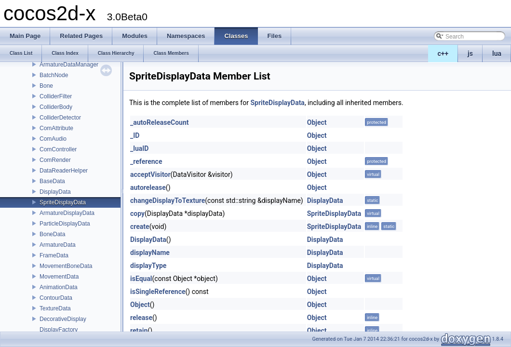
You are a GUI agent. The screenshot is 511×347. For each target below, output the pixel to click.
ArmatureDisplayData (67, 213)
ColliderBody (56, 107)
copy (137, 213)
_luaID (139, 148)
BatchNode (54, 75)
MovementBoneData (66, 266)
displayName (150, 252)
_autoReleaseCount (159, 122)
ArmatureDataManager (69, 64)
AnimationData (59, 287)
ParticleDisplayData (65, 223)
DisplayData (55, 191)
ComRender (55, 160)
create (139, 226)
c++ (443, 53)
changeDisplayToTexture (167, 200)
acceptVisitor (150, 174)
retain (139, 330)
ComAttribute (56, 128)
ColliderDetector (60, 117)
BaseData (52, 181)
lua (496, 53)
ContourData (56, 297)
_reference (146, 161)
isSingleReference (158, 291)
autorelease (148, 187)
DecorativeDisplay (63, 319)
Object (317, 122)
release (141, 317)
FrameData (54, 255)
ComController (58, 149)
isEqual (141, 278)
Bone (46, 85)
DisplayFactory (59, 329)
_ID (134, 135)
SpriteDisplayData (63, 202)
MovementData (59, 276)
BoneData (52, 234)
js (470, 53)
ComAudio (53, 138)
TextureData (55, 308)
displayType (148, 265)
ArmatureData (58, 244)
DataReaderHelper (64, 170)
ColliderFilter (56, 96)
